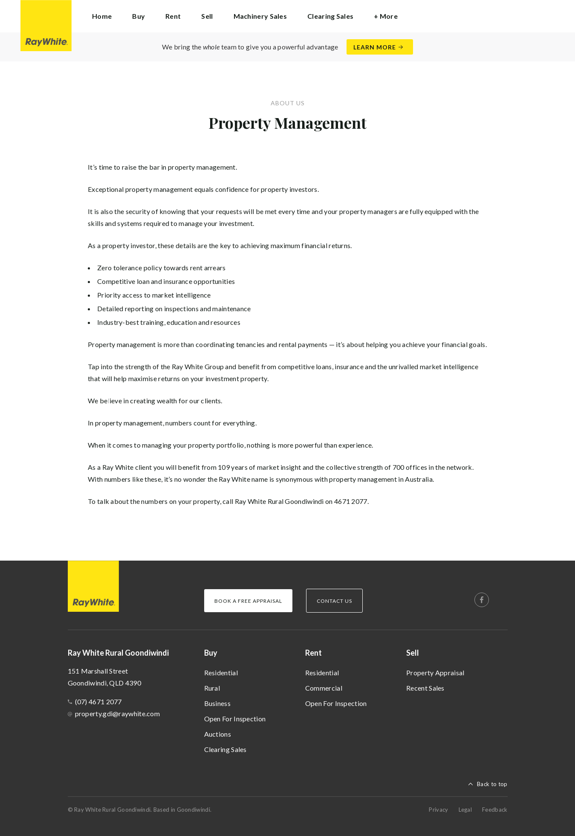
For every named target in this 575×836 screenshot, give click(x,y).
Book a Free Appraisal (248, 601)
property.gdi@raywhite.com (117, 713)
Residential (221, 672)
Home (102, 16)
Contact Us (334, 601)
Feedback (494, 809)
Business (217, 703)
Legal (465, 809)
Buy (210, 652)
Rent (313, 652)
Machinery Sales (260, 16)
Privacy (438, 809)
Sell (412, 652)
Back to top (492, 784)
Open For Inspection (235, 719)
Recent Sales (425, 688)
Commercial (323, 688)
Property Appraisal (435, 672)
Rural (212, 688)
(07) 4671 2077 (98, 701)
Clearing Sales (330, 16)
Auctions (217, 734)
